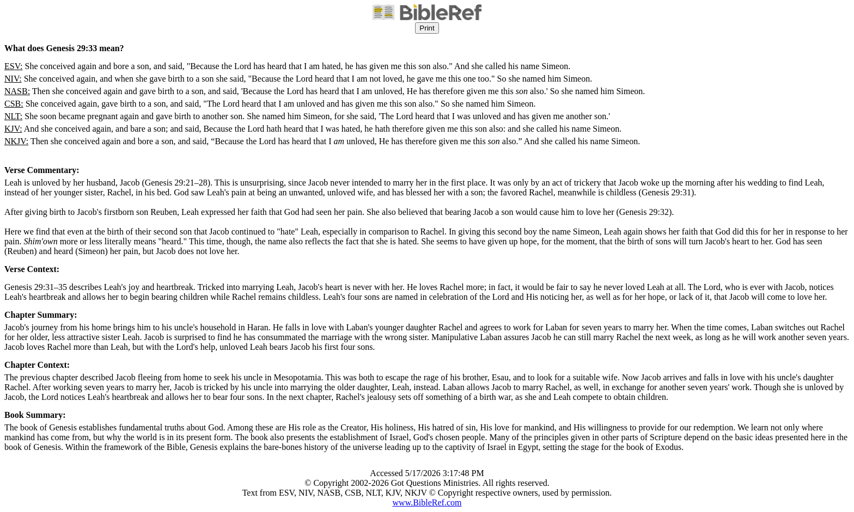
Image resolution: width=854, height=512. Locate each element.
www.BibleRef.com (427, 502)
